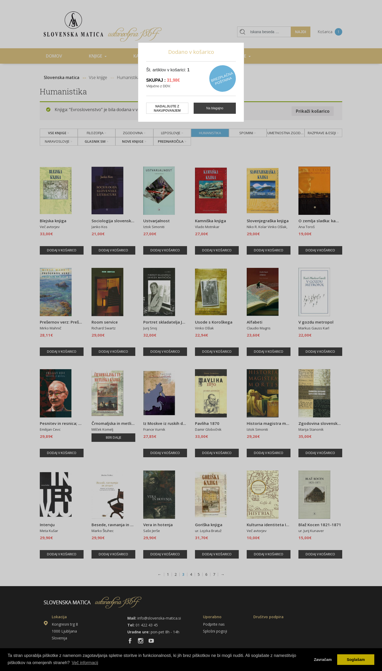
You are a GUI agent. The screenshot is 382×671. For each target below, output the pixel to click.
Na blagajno (214, 108)
